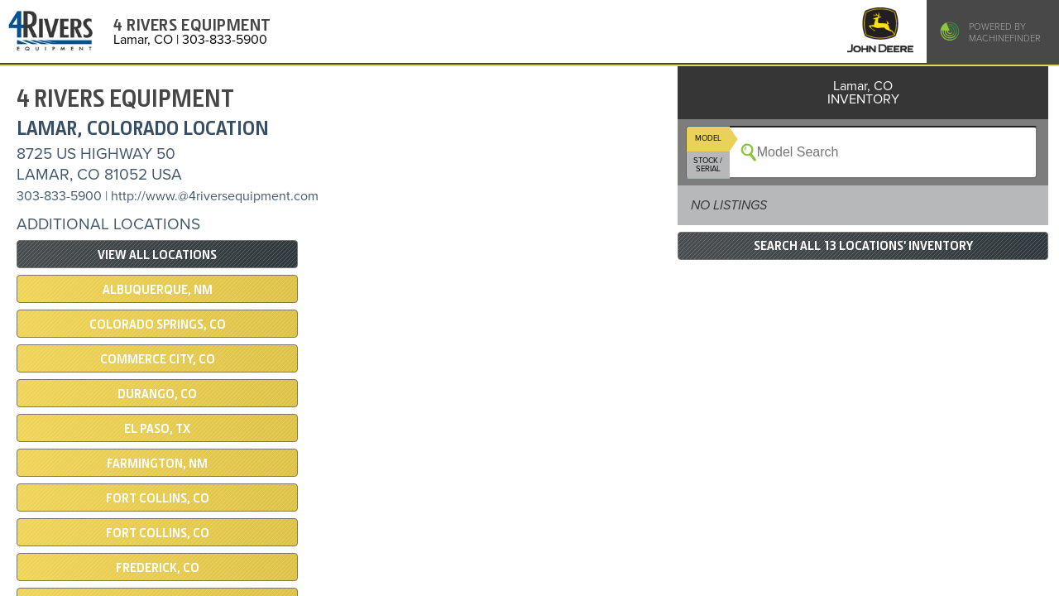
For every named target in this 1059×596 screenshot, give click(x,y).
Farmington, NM (157, 463)
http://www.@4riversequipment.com (215, 196)
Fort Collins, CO (157, 498)
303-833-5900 (59, 196)
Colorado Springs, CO (157, 324)
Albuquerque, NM (158, 289)
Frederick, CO (157, 567)
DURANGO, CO (157, 394)
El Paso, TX (157, 428)
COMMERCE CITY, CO (157, 359)
